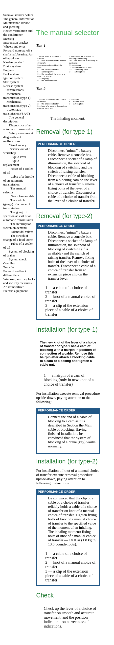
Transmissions (14, 90)
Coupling (9, 263)
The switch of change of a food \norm (18, 237)
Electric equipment (15, 291)
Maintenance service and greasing (16, 25)
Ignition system (13, 78)
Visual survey (17, 145)
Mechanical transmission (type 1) (16, 96)
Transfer (8, 267)
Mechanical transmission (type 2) (16, 103)
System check (18, 259)
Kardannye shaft (13, 62)
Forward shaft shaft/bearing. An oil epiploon (17, 54)
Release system (13, 86)
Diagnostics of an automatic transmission (18, 127)
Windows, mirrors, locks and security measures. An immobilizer (19, 283)
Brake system (12, 66)
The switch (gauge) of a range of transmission (16, 204)
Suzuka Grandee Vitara (18, 15)
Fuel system (11, 74)
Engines (8, 70)
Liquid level (18, 157)
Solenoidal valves (21, 232)
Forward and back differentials (14, 273)
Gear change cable (22, 196)
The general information (18, 19)
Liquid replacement (11, 163)
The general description (13, 119)
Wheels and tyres (14, 46)
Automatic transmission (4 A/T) (16, 111)
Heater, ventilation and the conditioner (17, 32)
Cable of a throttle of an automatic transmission (18, 180)
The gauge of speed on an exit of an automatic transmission (18, 216)
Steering (8, 38)
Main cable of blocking (70, 427)
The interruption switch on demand (17, 226)
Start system (11, 82)
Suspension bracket (15, 42)
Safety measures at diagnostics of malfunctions (18, 137)
